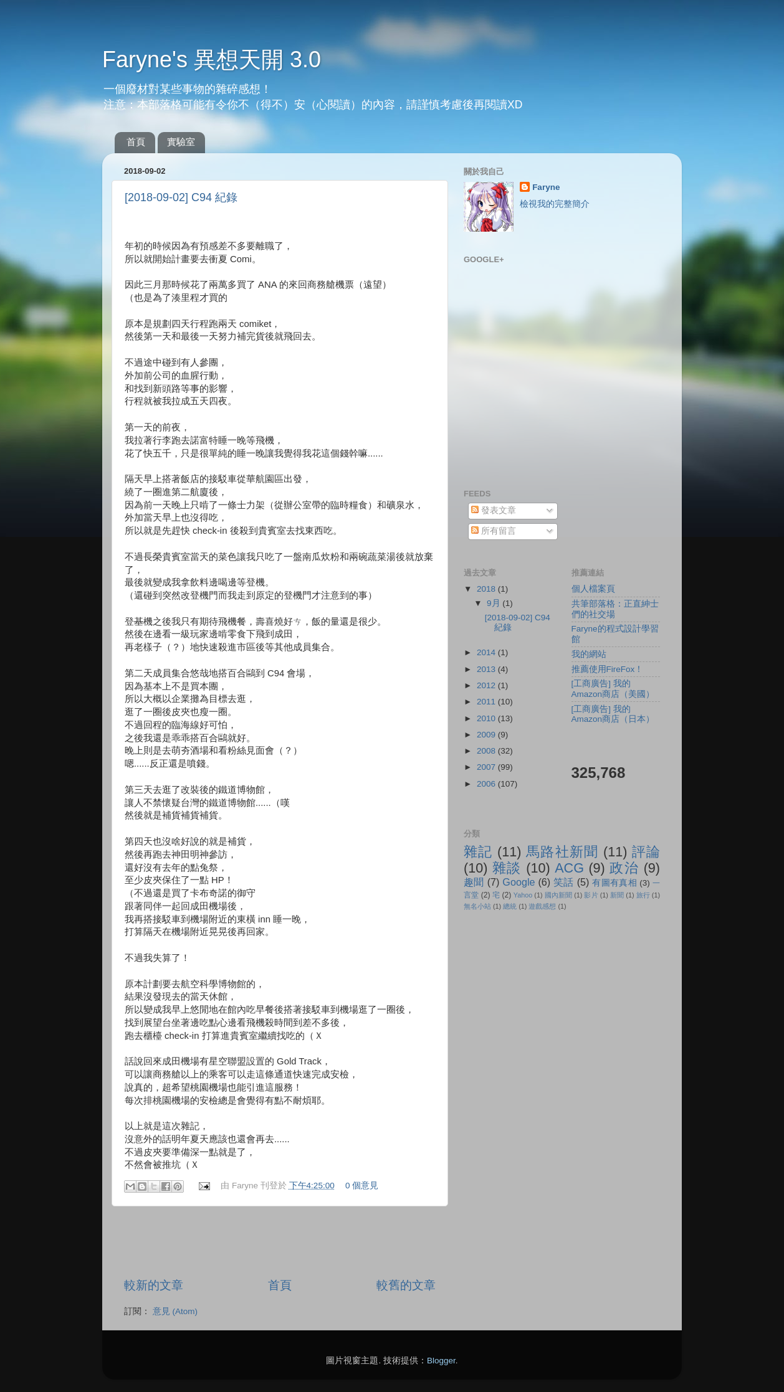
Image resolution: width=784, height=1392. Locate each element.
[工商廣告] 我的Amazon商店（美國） (613, 688)
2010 (487, 718)
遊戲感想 (542, 906)
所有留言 (493, 531)
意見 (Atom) (175, 1311)
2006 (487, 783)
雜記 (478, 851)
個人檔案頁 (593, 589)
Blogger (441, 1360)
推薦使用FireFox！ (607, 669)
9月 (494, 603)
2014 (487, 652)
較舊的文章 (406, 1285)
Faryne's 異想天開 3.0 (211, 59)
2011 (487, 701)
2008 (487, 750)
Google (518, 882)
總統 (510, 906)
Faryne (546, 187)
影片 (591, 895)
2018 (487, 589)
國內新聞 (558, 895)
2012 (487, 685)
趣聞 (474, 882)
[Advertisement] (280, 1242)
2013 (487, 669)
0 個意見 (361, 1185)
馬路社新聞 (562, 851)
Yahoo (523, 895)
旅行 (643, 895)
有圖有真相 (614, 883)
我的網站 (588, 654)
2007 (487, 767)
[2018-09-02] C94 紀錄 (181, 197)
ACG (569, 868)
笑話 (563, 882)
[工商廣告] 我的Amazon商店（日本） (613, 714)
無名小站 (477, 906)
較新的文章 (153, 1285)
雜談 (507, 868)
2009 (487, 734)
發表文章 (493, 510)
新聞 (617, 895)
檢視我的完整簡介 (555, 204)
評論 (646, 851)
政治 (624, 868)
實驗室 (181, 141)
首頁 (136, 141)
